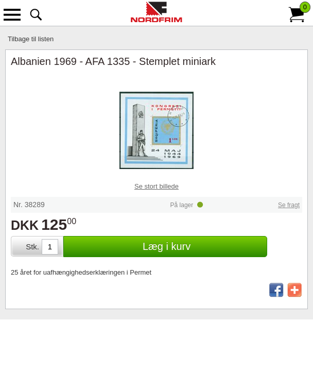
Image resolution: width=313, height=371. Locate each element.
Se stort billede (156, 186)
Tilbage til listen (31, 39)
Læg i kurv (166, 246)
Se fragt (289, 205)
